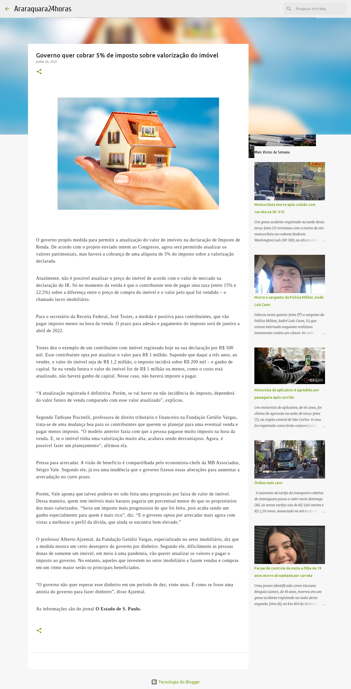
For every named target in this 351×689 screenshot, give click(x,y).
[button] (39, 72)
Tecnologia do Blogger (175, 682)
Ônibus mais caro (268, 483)
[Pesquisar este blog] (320, 9)
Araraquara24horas (42, 8)
